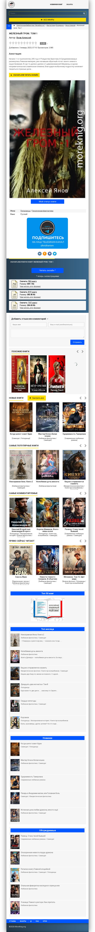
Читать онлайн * (47, 270)
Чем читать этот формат (30, 286)
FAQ (37, 921)
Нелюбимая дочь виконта (47, 482)
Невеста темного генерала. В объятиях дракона (47, 578)
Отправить (77, 342)
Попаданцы (25, 211)
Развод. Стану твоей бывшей (74, 530)
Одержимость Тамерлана (74, 434)
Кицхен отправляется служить (74, 483)
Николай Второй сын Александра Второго (21, 530)
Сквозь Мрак (21, 577)
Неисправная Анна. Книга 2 (21, 482)
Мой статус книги (47, 201)
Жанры (69, 4)
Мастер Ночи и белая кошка (47, 435)
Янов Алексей (70, 25)
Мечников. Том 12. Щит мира (74, 578)
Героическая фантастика (42, 211)
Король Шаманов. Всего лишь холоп (47, 530)
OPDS (45, 921)
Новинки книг (56, 4)
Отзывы (12, 921)
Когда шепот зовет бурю (21, 434)
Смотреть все (37, 398)
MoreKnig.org (25, 4)
